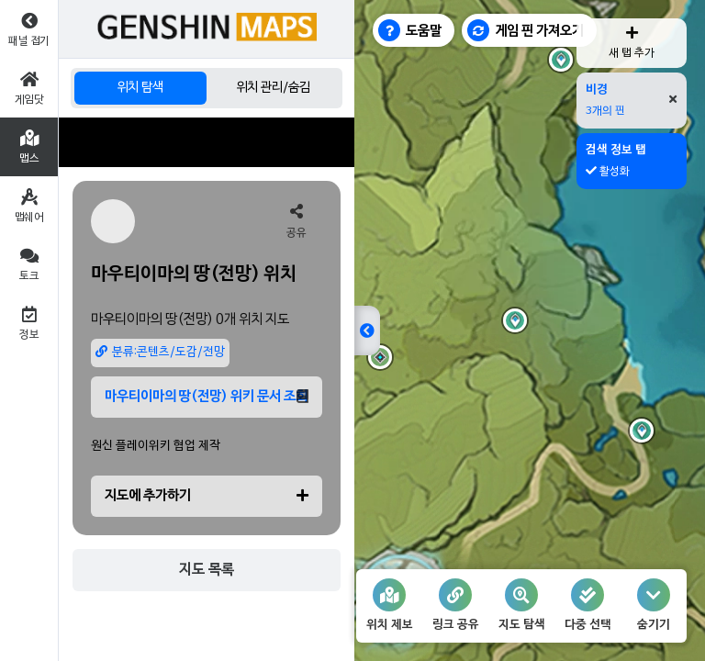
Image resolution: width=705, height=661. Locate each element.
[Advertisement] (206, 142)
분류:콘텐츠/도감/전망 (160, 352)
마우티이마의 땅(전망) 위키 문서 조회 (206, 396)
